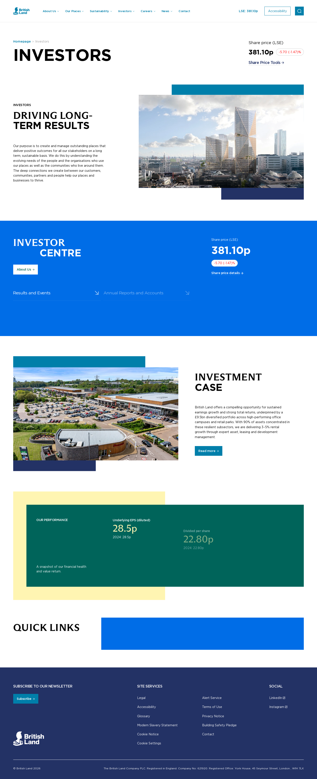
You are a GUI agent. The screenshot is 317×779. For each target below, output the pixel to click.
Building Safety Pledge (219, 725)
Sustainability (99, 11)
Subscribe (24, 699)
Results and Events (19, 292)
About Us (49, 11)
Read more (206, 451)
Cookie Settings (149, 743)
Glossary (143, 716)
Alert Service (212, 698)
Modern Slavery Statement (157, 725)
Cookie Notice (148, 734)
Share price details (225, 273)
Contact (184, 11)
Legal (141, 698)
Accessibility (146, 707)
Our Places (73, 11)
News (165, 11)
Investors (125, 11)
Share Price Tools (264, 62)
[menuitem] (51, 11)
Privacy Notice (213, 716)
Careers (146, 11)
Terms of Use (212, 707)
